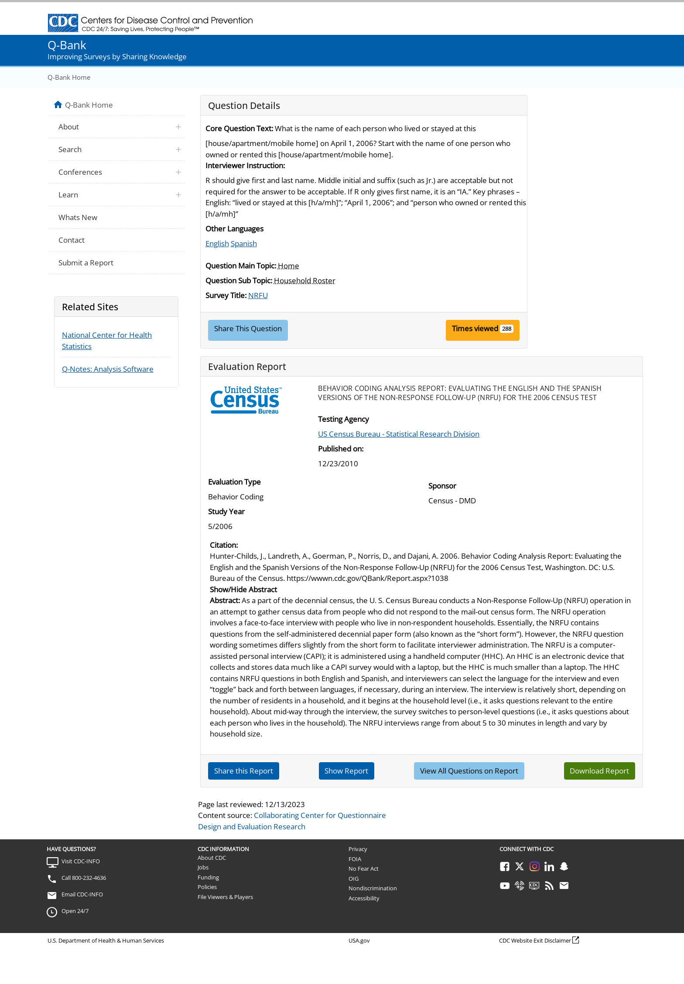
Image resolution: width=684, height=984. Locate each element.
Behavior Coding (235, 497)
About (68, 127)
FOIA (355, 859)
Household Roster (304, 280)
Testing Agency (343, 419)
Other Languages (234, 229)
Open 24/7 (75, 911)
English (217, 243)
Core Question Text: (239, 128)
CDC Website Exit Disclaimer (535, 940)
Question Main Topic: (240, 266)
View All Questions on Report (469, 771)
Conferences (80, 172)
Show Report (346, 771)
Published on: (340, 449)
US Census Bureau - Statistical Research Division (398, 434)
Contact (71, 240)
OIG (354, 878)
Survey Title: (225, 295)
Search (70, 149)
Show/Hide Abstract (243, 589)
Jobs (203, 867)
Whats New (77, 217)
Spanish (244, 243)
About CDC (212, 858)
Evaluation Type (234, 482)
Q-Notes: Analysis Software (108, 369)
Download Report (599, 771)
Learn (68, 195)
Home (288, 266)
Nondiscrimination (373, 888)
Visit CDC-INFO (81, 861)
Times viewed (475, 328)
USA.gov (359, 940)
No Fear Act (364, 868)
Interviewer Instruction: (245, 165)
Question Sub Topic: (238, 280)
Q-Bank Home (69, 77)
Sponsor (442, 486)
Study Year (226, 511)
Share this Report (243, 771)
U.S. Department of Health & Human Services (106, 940)
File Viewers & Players (225, 897)
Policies (207, 887)
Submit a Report (85, 263)
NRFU (258, 295)
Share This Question (248, 328)
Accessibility (364, 898)
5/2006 (220, 526)
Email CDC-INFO (82, 894)
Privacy (358, 849)
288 (506, 329)
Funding (208, 877)
